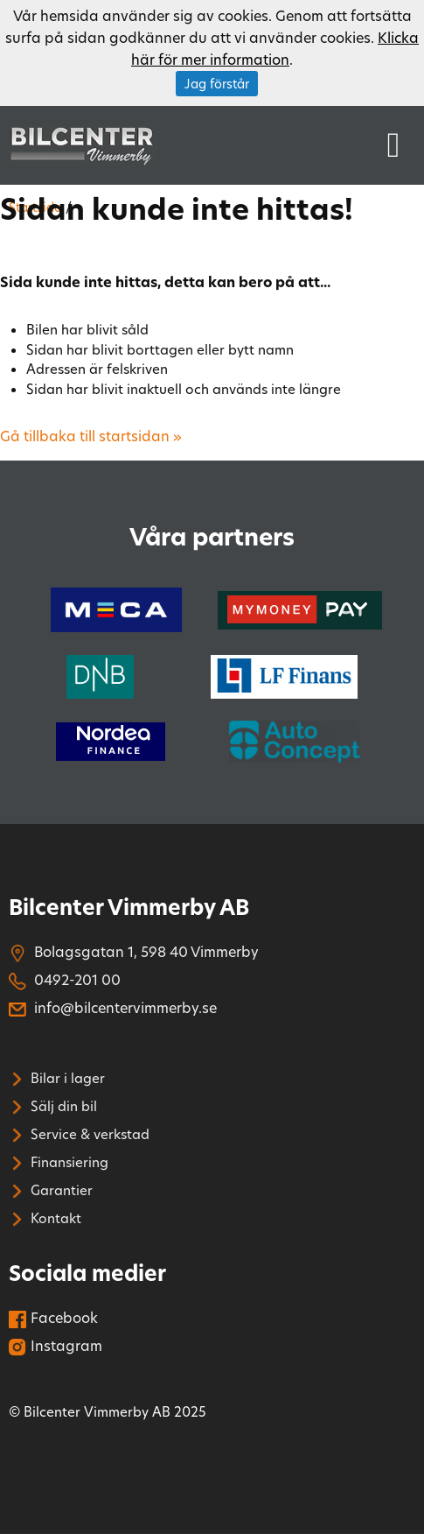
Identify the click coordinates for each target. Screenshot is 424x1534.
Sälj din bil (53, 1106)
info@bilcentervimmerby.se (113, 1007)
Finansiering (58, 1162)
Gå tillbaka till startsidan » (91, 435)
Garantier (51, 1190)
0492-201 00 (65, 979)
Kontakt (45, 1218)
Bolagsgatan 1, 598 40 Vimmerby (134, 951)
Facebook (53, 1317)
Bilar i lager (57, 1078)
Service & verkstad (79, 1134)
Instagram (55, 1345)
